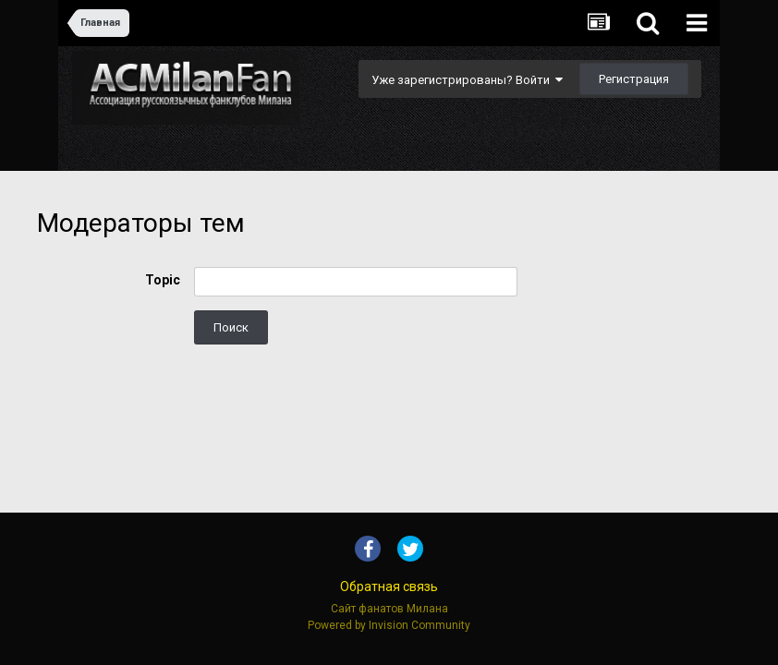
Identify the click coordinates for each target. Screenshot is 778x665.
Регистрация (634, 79)
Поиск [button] (231, 327)
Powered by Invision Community (389, 625)
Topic (162, 279)
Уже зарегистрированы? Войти (467, 80)
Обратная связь (389, 586)
